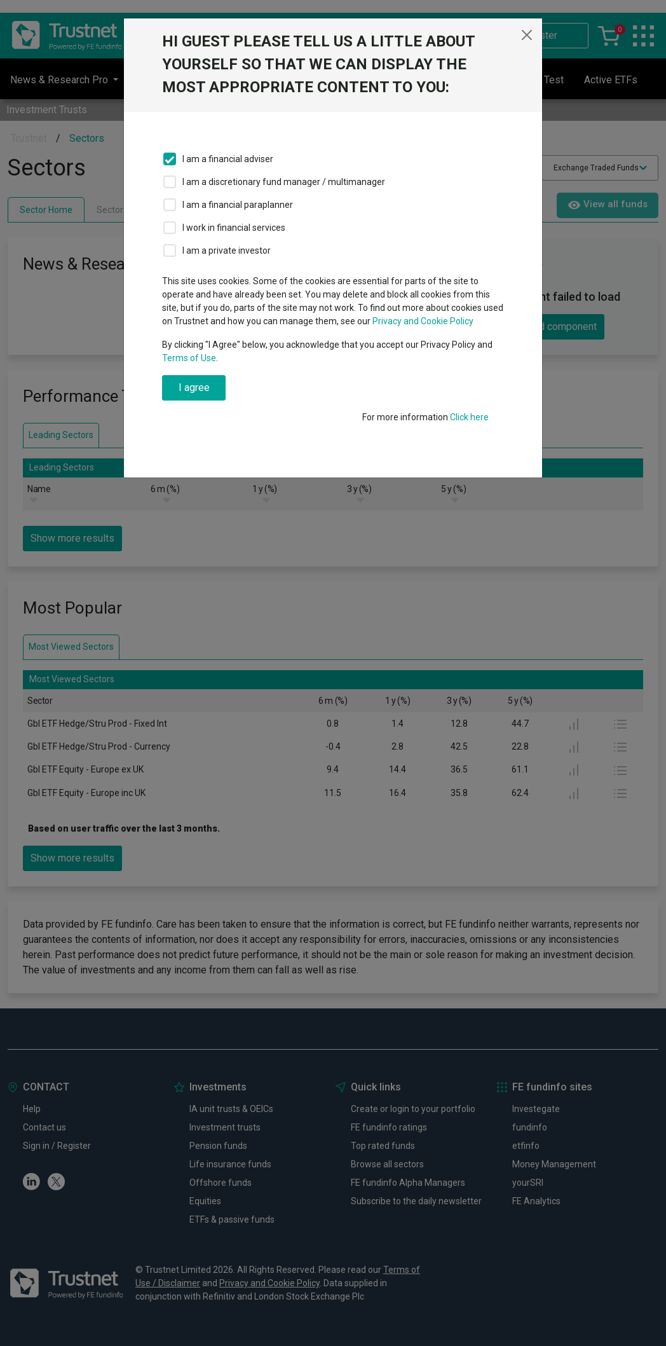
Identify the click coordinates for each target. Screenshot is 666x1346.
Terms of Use (189, 358)
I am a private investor (226, 250)
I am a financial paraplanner (237, 204)
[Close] (527, 35)
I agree (194, 387)
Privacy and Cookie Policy (422, 321)
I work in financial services (233, 227)
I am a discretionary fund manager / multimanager (283, 181)
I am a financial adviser (227, 159)
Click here (469, 417)
